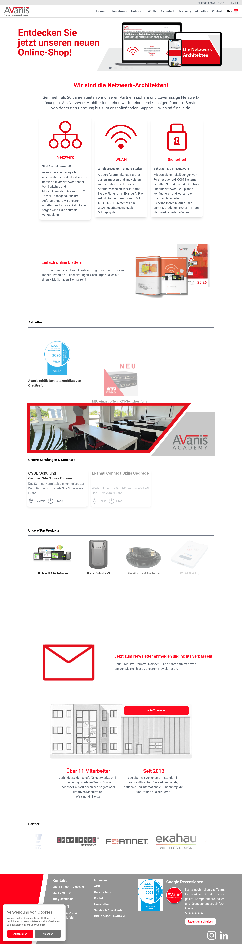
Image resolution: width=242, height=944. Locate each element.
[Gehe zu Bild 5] (131, 68)
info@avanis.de (62, 899)
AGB (97, 886)
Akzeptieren (20, 933)
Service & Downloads (211, 3)
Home (100, 11)
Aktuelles (201, 11)
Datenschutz (102, 892)
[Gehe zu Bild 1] (110, 68)
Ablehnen (48, 933)
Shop (229, 11)
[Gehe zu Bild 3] (121, 68)
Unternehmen (118, 11)
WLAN (152, 11)
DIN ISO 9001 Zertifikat (109, 916)
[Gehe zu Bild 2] (115, 68)
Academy (184, 11)
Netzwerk (137, 11)
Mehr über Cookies (35, 924)
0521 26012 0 (61, 893)
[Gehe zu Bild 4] (126, 68)
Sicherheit (167, 11)
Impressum (101, 880)
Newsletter (101, 904)
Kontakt (217, 11)
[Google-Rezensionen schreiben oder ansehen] (200, 921)
